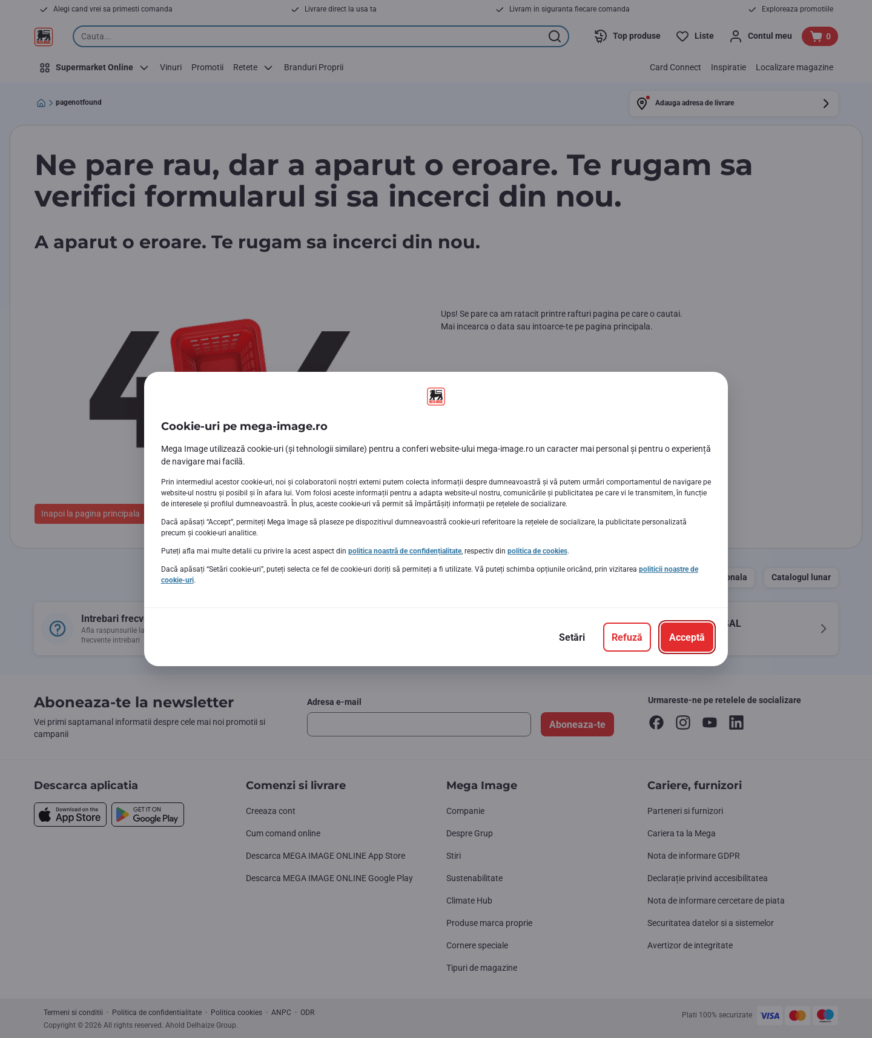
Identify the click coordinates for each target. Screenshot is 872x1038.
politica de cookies (537, 551)
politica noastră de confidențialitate (404, 551)
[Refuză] (627, 637)
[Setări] (571, 637)
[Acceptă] (687, 637)
